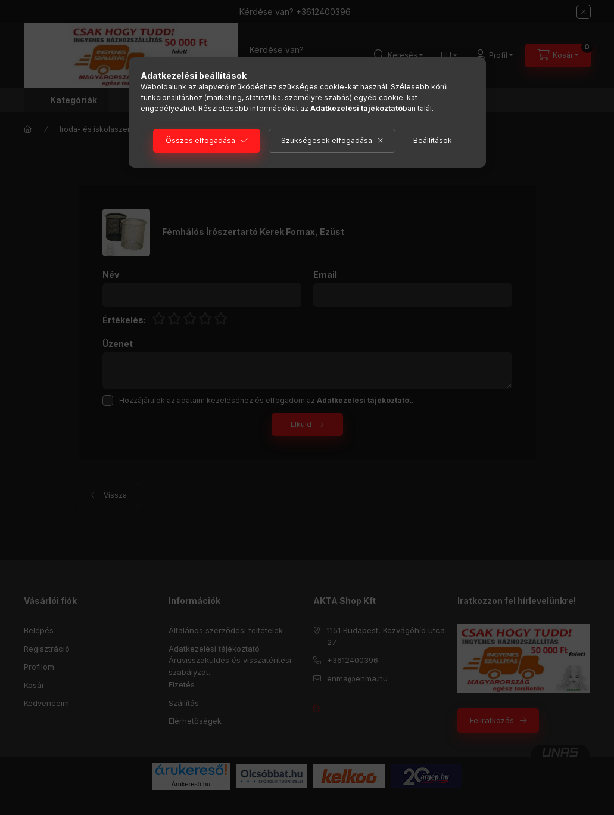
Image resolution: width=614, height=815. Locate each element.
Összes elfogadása (200, 140)
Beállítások (432, 140)
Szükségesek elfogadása (326, 140)
